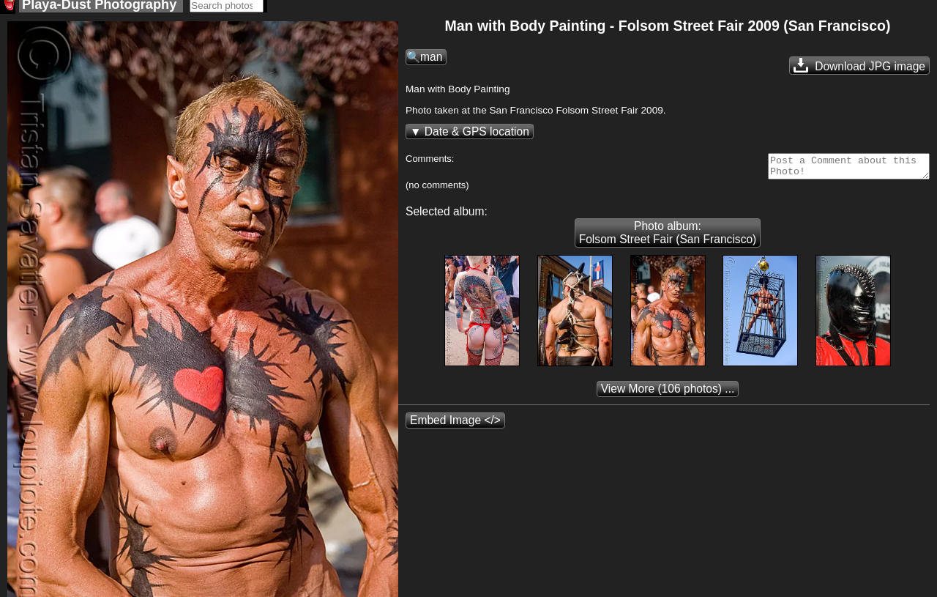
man (431, 61)
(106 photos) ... (668, 397)
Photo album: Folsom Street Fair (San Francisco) (668, 241)
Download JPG (859, 69)
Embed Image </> (455, 429)
